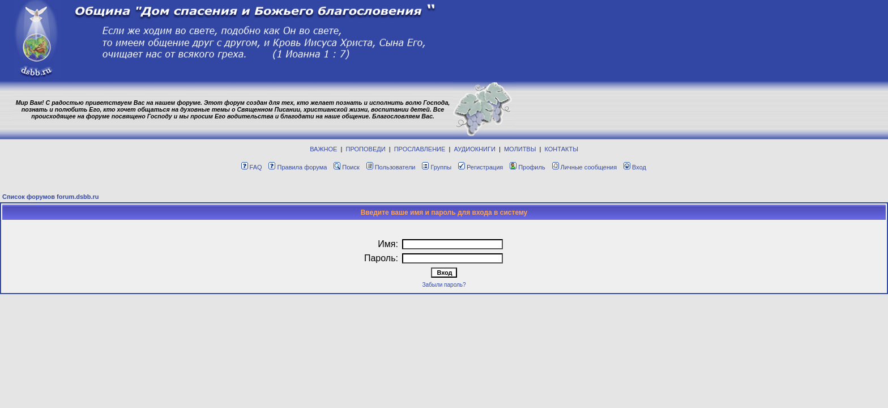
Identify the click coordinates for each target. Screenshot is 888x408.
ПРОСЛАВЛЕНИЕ (420, 149)
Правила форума (297, 167)
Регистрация (480, 167)
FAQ (251, 167)
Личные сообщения (584, 167)
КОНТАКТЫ (561, 149)
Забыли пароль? (444, 285)
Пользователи (391, 167)
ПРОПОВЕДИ (366, 149)
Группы (436, 167)
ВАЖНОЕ (323, 149)
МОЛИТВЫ (520, 149)
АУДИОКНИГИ (474, 149)
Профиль (527, 167)
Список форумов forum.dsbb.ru (50, 196)
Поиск (346, 167)
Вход (635, 167)
